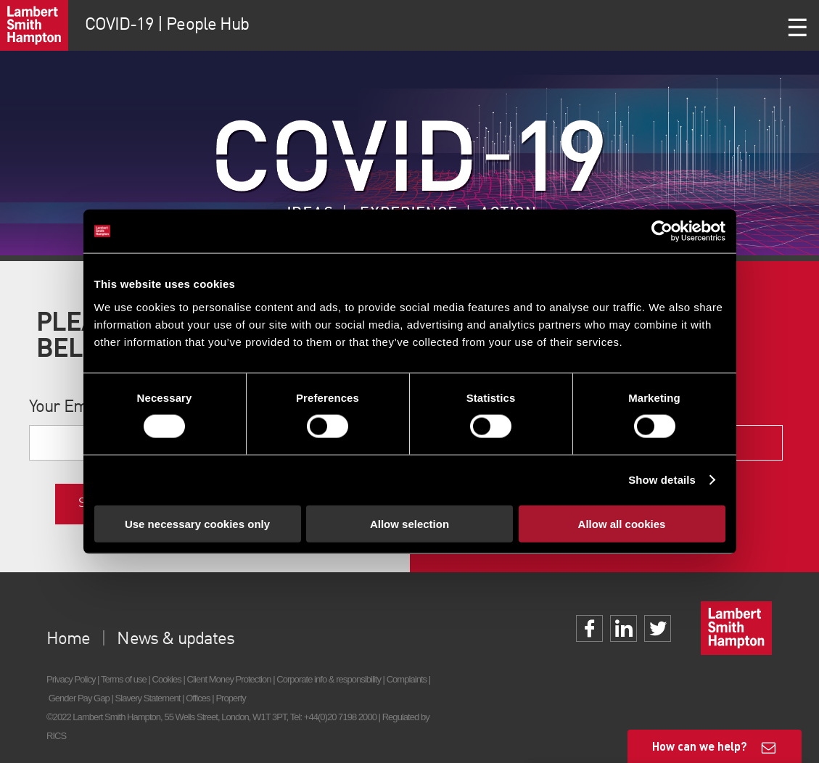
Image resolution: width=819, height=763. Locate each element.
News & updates (175, 639)
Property (230, 698)
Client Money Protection (229, 679)
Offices (198, 698)
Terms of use (124, 679)
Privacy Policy (70, 679)
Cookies (166, 679)
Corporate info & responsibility (328, 679)
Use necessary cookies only (197, 523)
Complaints (407, 679)
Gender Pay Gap (79, 698)
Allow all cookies (622, 523)
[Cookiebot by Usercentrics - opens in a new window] (661, 231)
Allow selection (409, 523)
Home (68, 639)
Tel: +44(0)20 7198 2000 (333, 717)
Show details (662, 480)
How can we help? (699, 746)
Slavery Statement (148, 698)
